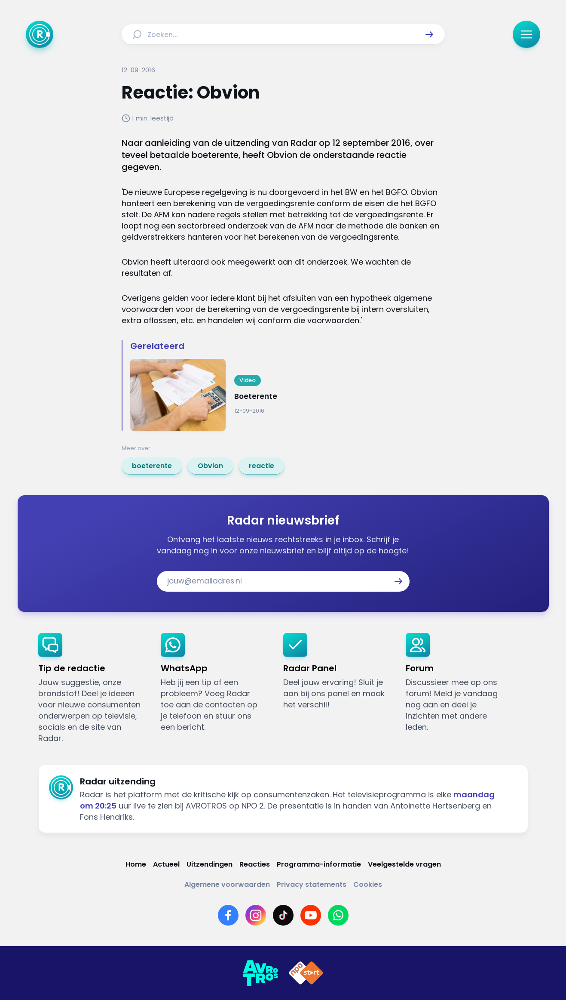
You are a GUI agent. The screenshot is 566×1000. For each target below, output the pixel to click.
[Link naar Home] (135, 864)
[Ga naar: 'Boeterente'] (287, 395)
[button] (429, 34)
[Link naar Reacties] (254, 864)
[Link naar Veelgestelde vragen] (404, 864)
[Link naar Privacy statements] (311, 884)
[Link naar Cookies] (367, 884)
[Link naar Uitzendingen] (210, 864)
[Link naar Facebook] (228, 915)
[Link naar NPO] (306, 973)
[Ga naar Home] (39, 34)
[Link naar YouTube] (310, 915)
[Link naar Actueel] (166, 864)
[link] (152, 466)
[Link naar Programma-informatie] (319, 864)
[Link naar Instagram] (255, 915)
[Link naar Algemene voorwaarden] (227, 884)
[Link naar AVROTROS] (260, 973)
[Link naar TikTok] (283, 915)
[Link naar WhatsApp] (338, 915)
